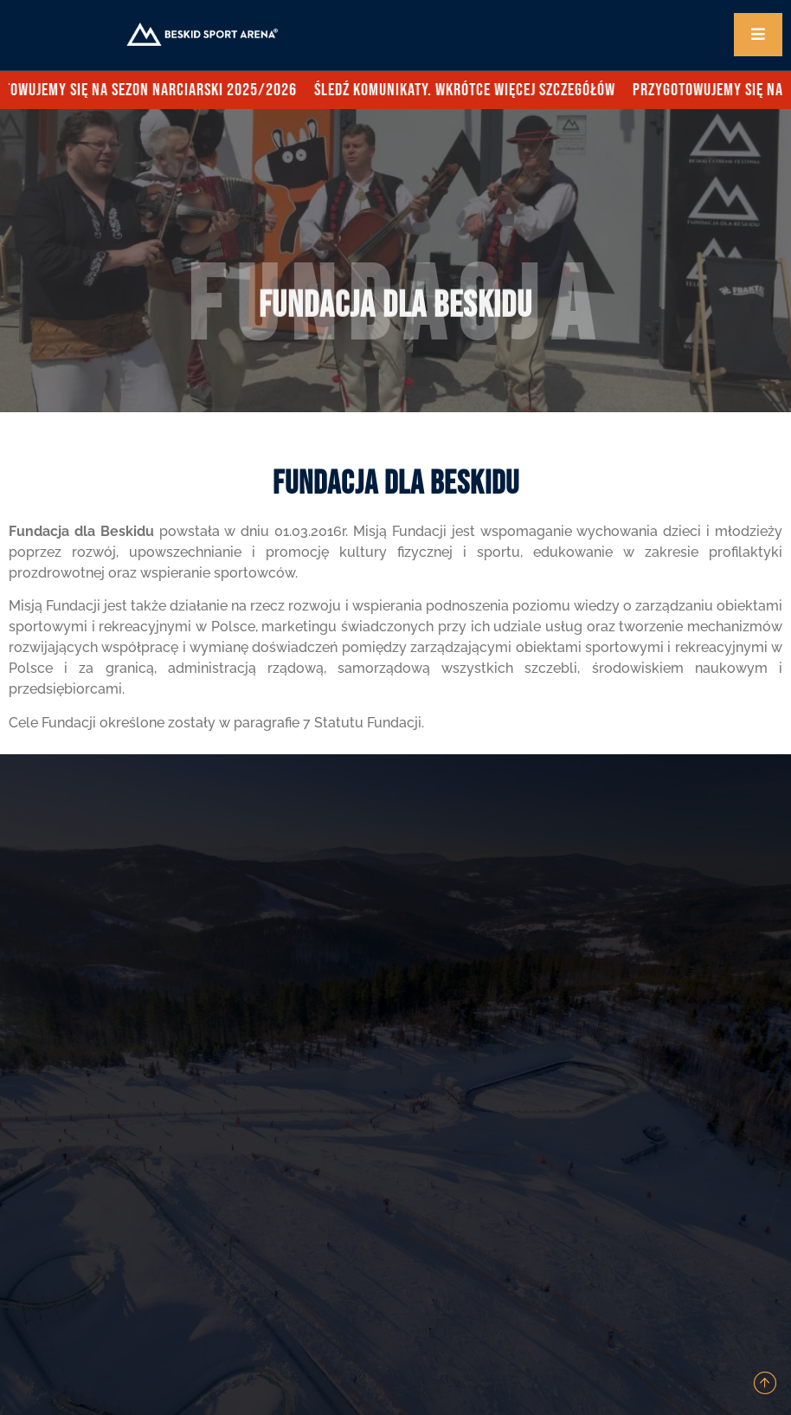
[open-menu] (758, 34)
